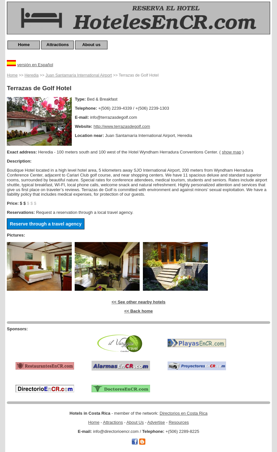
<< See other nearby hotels (138, 301)
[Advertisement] (45, 341)
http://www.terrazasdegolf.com (122, 126)
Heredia (32, 75)
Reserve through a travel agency (46, 223)
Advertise (156, 422)
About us (91, 44)
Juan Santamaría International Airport (78, 75)
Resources (179, 422)
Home (24, 44)
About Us (135, 422)
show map (231, 152)
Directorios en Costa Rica (184, 413)
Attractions (57, 44)
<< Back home (138, 311)
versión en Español (35, 64)
